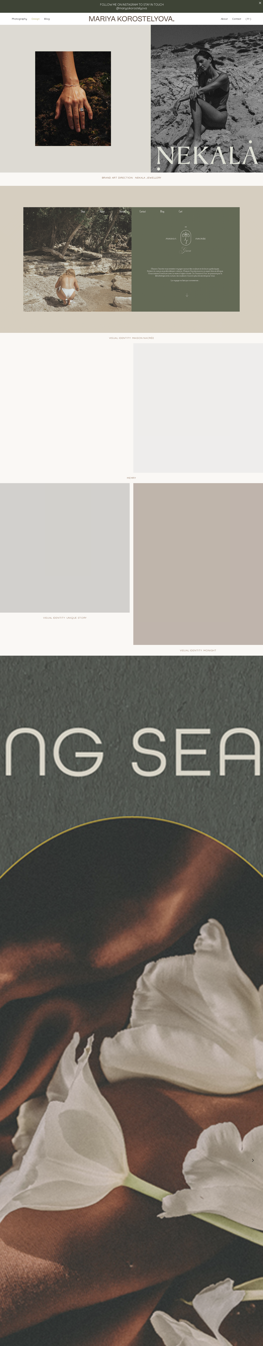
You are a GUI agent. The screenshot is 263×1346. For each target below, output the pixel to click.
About (224, 18)
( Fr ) (248, 18)
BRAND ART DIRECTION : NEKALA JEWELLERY (131, 177)
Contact (236, 18)
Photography (19, 18)
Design (36, 18)
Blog (47, 18)
